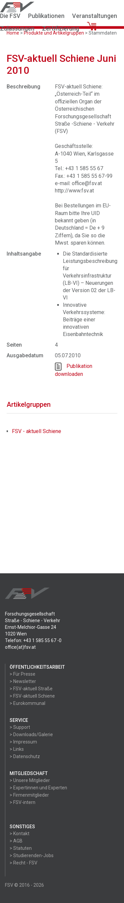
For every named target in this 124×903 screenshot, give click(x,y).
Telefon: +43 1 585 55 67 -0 (33, 640)
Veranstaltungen (94, 15)
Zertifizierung (60, 28)
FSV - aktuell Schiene (36, 431)
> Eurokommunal (27, 703)
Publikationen (46, 15)
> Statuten (21, 848)
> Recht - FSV (23, 862)
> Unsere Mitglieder (30, 780)
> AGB (16, 841)
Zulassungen (17, 28)
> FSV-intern (22, 802)
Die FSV (10, 15)
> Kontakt (19, 833)
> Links (17, 749)
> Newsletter (23, 681)
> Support (20, 727)
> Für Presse (22, 674)
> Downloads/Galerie (31, 734)
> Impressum (23, 741)
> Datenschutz (25, 756)
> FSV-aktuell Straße (31, 688)
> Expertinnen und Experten (38, 787)
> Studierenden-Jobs (32, 855)
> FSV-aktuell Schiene (32, 696)
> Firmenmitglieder (29, 795)
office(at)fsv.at (20, 647)
